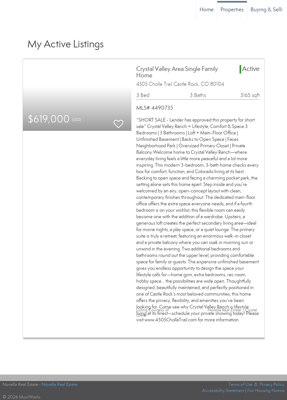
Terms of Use (240, 384)
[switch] (118, 121)
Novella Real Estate (59, 384)
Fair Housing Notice (265, 390)
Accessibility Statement (223, 390)
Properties (232, 9)
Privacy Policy (272, 384)
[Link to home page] (8, 9)
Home (207, 9)
